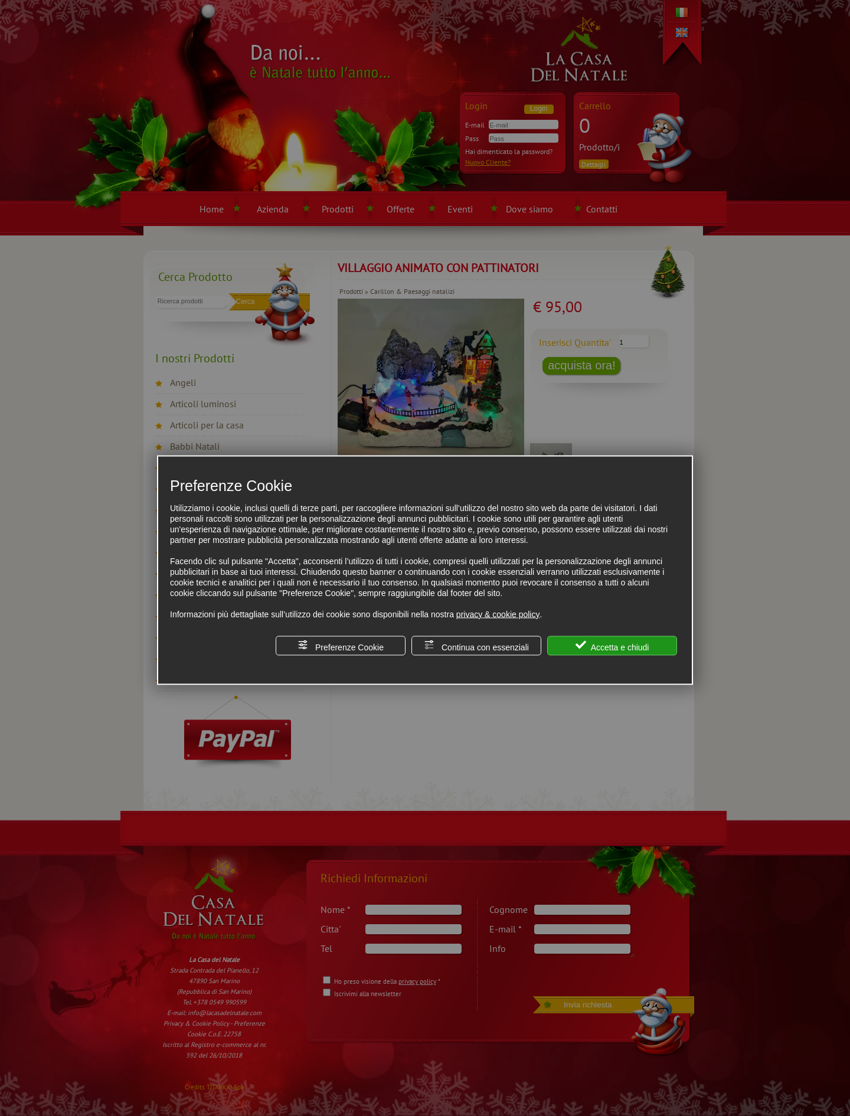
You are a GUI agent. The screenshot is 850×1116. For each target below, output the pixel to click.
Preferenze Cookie (341, 645)
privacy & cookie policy (498, 613)
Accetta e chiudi (612, 645)
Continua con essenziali (476, 645)
